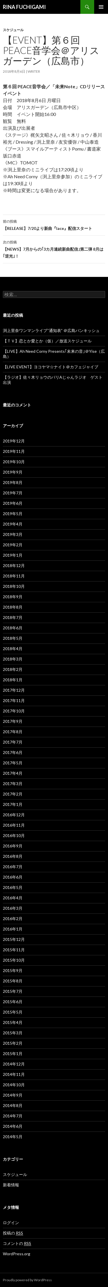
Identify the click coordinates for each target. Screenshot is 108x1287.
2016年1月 (12, 928)
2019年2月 (12, 544)
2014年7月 (12, 1115)
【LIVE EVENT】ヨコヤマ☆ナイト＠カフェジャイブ (50, 366)
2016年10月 (14, 835)
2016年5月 (12, 887)
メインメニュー (101, 7)
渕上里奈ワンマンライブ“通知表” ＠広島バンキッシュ (51, 330)
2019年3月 (12, 534)
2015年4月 (12, 1022)
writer (34, 71)
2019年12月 (14, 440)
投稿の (13, 1233)
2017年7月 (12, 742)
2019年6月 (12, 503)
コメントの (17, 1243)
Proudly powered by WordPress (27, 1280)
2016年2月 (12, 918)
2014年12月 (14, 1063)
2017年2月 (12, 793)
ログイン (11, 1222)
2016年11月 (14, 825)
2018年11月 (14, 575)
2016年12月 (14, 814)
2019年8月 (12, 482)
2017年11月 (14, 700)
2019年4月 (12, 523)
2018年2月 (12, 669)
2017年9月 (12, 721)
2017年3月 (12, 783)
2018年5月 (12, 638)
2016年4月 (12, 897)
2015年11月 (14, 949)
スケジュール (13, 30)
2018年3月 (12, 658)
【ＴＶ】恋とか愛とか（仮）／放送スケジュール (47, 340)
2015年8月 (12, 980)
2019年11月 (14, 451)
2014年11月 (14, 1074)
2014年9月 (12, 1095)
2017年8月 (12, 731)
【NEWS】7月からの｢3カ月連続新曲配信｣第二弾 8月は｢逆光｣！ (54, 248)
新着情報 (11, 1184)
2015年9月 (12, 970)
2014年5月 (12, 1136)
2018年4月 (12, 648)
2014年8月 (12, 1105)
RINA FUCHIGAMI (24, 7)
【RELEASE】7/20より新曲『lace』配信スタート (54, 224)
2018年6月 (12, 627)
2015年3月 (12, 1032)
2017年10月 (14, 710)
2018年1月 (12, 679)
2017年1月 (12, 804)
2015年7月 (12, 991)
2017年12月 (14, 690)
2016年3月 (12, 908)
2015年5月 (12, 1012)
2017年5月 (12, 762)
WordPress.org (16, 1253)
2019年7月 (12, 492)
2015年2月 (12, 1043)
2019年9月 (12, 472)
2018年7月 (12, 617)
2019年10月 (14, 461)
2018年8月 (12, 607)
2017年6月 (12, 752)
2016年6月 (12, 877)
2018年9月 (12, 596)
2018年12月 (14, 565)
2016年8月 (12, 856)
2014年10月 (14, 1084)
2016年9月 (12, 845)
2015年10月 (14, 960)
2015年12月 (14, 939)
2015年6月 (12, 1001)
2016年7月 (12, 866)
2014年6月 (12, 1126)
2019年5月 (12, 513)
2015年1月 (12, 1053)
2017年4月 (12, 773)
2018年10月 (14, 586)
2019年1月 (12, 555)
